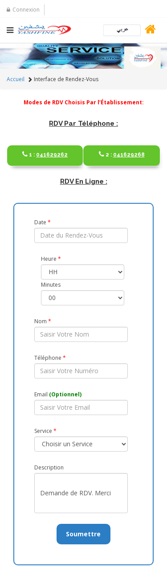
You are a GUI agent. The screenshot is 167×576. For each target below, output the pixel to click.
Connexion (23, 9)
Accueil (15, 79)
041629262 (45, 150)
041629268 (121, 150)
